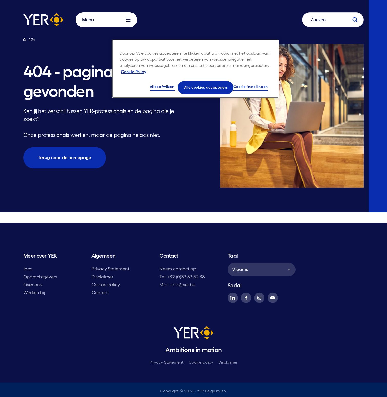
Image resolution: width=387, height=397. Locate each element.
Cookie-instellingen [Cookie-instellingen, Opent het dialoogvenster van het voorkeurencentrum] (250, 87)
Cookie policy (105, 284)
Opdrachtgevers (40, 276)
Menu (106, 19)
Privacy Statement (110, 268)
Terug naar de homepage (64, 157)
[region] (195, 69)
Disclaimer (102, 276)
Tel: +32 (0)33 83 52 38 (182, 276)
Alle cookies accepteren (205, 87)
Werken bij (34, 292)
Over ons (32, 284)
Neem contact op (177, 268)
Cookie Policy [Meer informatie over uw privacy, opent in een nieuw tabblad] (133, 71)
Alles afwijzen (162, 87)
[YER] (193, 333)
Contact (100, 292)
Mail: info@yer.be (177, 284)
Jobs (27, 268)
